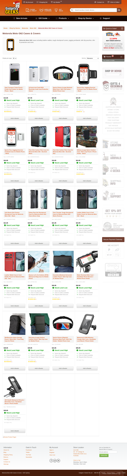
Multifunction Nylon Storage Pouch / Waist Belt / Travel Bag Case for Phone (14, 339)
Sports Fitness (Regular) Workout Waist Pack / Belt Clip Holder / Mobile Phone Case (62, 339)
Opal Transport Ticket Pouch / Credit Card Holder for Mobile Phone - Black (14, 89)
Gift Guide (43, 18)
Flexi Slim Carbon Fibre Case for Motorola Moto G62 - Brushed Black (39, 151)
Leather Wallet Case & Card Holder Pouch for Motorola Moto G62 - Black (87, 214)
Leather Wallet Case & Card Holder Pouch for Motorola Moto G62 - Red (14, 276)
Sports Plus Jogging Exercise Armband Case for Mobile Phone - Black (87, 89)
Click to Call (76, 460)
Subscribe (104, 455)
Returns (6, 457)
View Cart (52, 455)
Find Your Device (110, 474)
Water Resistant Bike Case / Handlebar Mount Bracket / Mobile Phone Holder (85, 276)
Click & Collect (114, 2)
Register (51, 452)
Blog (5, 452)
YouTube (28, 455)
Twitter (28, 452)
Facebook (29, 450)
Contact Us (100, 2)
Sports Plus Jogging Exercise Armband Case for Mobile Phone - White (15, 151)
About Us (6, 450)
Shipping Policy (8, 455)
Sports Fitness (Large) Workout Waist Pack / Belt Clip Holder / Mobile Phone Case (62, 89)
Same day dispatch (12, 103)
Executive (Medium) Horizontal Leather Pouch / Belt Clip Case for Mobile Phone (62, 276)
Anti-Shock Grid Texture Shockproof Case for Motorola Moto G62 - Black (14, 214)
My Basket (56, 2)
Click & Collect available (13, 105)
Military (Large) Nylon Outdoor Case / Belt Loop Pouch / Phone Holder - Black (87, 151)
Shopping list (43, 2)
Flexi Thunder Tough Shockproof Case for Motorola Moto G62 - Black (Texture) (63, 214)
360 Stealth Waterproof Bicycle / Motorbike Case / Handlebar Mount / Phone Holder (14, 401)
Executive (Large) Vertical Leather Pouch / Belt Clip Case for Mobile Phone (38, 339)
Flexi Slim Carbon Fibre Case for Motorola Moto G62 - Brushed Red (63, 151)
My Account (29, 2)
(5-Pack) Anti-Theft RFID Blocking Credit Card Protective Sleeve (38, 89)
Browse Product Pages (10, 437)
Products (63, 18)
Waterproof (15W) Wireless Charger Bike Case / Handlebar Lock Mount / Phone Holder (86, 339)
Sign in (51, 450)
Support (106, 18)
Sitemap (6, 464)
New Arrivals (21, 18)
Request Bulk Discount (13, 107)
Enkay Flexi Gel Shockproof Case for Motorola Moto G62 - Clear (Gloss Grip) (38, 214)
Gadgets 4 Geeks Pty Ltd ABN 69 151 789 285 (92, 473)
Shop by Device (85, 18)
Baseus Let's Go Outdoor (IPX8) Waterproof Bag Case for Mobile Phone (38, 276)
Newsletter (29, 457)
